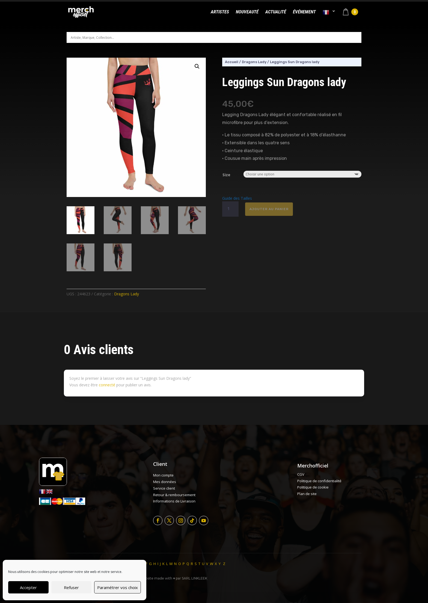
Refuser (71, 587)
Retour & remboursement (174, 494)
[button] (197, 66)
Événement (304, 12)
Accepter (28, 587)
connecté (107, 384)
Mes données (164, 481)
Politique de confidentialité (319, 480)
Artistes (220, 12)
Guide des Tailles (237, 198)
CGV (300, 474)
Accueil (231, 62)
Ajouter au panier (269, 209)
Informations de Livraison (174, 501)
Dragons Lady (126, 293)
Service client (164, 488)
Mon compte (163, 475)
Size (226, 174)
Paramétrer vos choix (117, 587)
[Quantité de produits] (230, 209)
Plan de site (307, 493)
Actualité (275, 12)
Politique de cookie (313, 487)
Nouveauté (247, 12)
